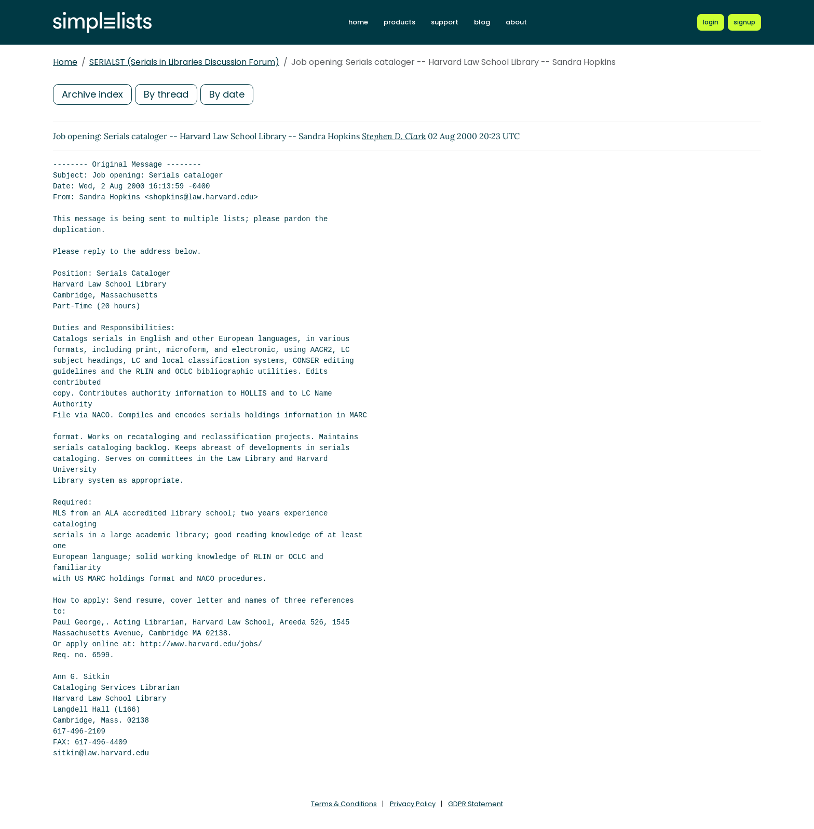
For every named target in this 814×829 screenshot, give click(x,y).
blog (482, 22)
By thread (166, 94)
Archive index (92, 94)
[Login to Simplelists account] (710, 22)
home (358, 22)
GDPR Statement (475, 804)
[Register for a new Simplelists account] (744, 22)
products (399, 22)
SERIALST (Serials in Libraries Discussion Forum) (184, 62)
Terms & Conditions (344, 804)
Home (65, 62)
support (444, 22)
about (516, 22)
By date (227, 94)
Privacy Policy (413, 804)
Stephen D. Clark (394, 136)
